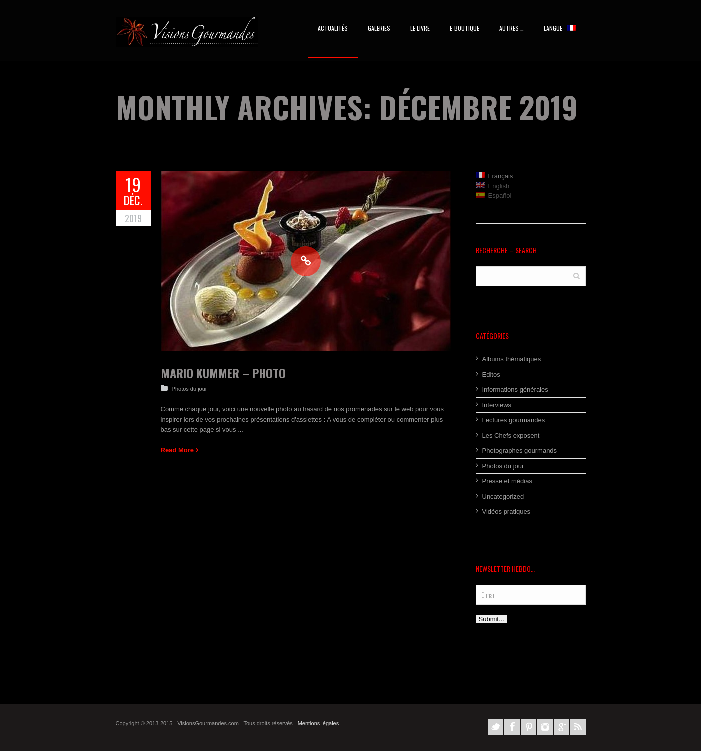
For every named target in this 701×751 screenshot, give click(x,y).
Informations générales (515, 389)
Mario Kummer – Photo (223, 373)
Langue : (560, 28)
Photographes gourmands (519, 450)
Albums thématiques (511, 359)
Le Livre (420, 28)
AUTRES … (511, 28)
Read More (177, 450)
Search (576, 275)
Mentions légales (318, 723)
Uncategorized (503, 496)
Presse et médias (507, 481)
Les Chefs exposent (511, 435)
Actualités (333, 28)
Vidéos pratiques (506, 511)
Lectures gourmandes (513, 420)
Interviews (497, 405)
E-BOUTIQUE (464, 28)
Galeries (379, 28)
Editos (491, 374)
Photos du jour (189, 389)
